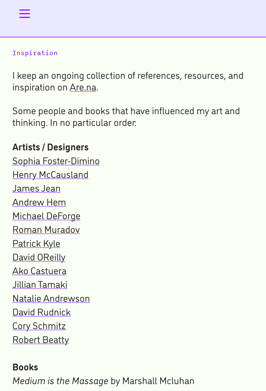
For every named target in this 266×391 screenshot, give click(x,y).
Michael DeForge (46, 215)
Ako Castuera (39, 270)
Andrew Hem (39, 201)
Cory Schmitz (39, 325)
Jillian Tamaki (39, 283)
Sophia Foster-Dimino (56, 160)
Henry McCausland (50, 173)
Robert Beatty (40, 338)
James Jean (36, 187)
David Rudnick (41, 311)
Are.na (83, 86)
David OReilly (38, 256)
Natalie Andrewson (51, 297)
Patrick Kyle (36, 242)
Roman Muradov (46, 228)
